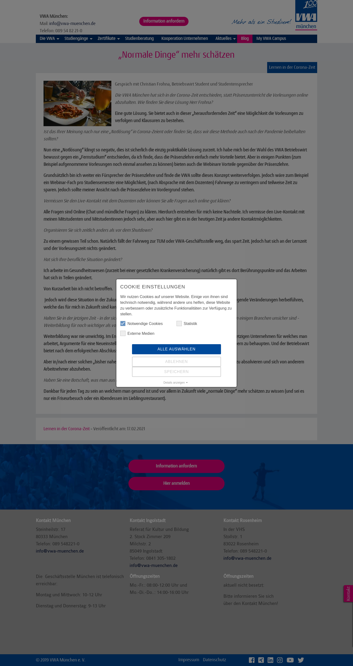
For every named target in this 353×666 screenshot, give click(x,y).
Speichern (176, 372)
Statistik (186, 323)
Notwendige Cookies (141, 323)
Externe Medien (137, 333)
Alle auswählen (176, 349)
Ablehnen (176, 362)
